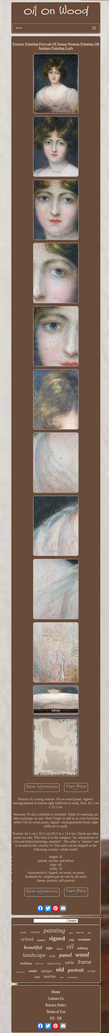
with (89, 933)
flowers (39, 963)
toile (52, 956)
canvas (59, 948)
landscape (34, 955)
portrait (76, 970)
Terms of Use (55, 1011)
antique (46, 971)
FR (59, 1018)
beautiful (33, 947)
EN (52, 1018)
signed (57, 938)
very (37, 977)
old (60, 969)
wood (82, 954)
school (27, 939)
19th (71, 940)
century (35, 932)
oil (70, 946)
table (69, 962)
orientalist (72, 977)
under (33, 971)
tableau (82, 948)
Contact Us (56, 998)
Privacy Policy (55, 1005)
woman (84, 939)
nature (41, 940)
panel (65, 955)
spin (62, 977)
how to (80, 932)
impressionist (54, 963)
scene (91, 971)
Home (56, 992)
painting (54, 930)
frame (84, 962)
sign (49, 948)
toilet (71, 933)
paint (23, 932)
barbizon (26, 963)
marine (50, 976)
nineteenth (20, 972)
